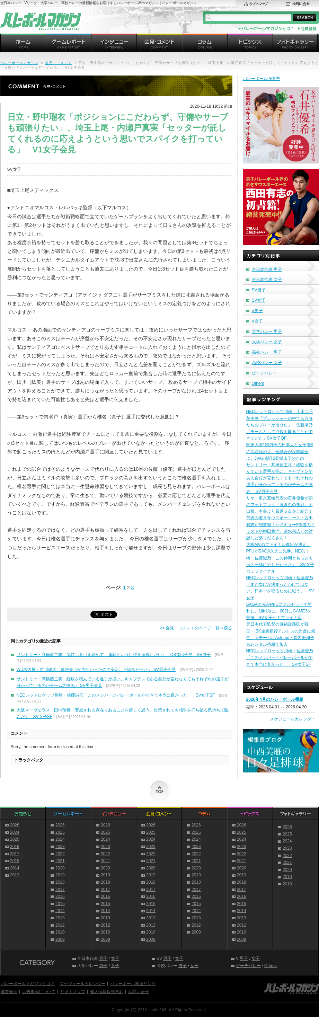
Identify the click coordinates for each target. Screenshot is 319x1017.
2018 (60, 882)
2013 (60, 918)
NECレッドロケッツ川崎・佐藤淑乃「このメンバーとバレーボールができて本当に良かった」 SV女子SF (116, 695)
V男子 (257, 310)
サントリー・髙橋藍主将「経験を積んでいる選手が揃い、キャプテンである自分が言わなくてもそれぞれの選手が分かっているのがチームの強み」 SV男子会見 (279, 478)
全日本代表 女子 (267, 279)
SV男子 (259, 290)
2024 (14, 832)
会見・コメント (58, 63)
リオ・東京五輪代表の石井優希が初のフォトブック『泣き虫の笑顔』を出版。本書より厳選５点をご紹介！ (279, 505)
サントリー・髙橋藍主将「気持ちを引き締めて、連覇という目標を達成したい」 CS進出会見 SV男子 (114, 654)
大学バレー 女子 (267, 341)
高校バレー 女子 (267, 362)
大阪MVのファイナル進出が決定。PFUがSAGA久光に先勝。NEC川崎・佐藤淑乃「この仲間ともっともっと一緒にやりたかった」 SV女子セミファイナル (280, 558)
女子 (115, 958)
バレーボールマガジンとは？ (28, 983)
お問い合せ (138, 991)
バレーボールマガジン (19, 63)
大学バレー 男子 (267, 331)
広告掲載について (38, 991)
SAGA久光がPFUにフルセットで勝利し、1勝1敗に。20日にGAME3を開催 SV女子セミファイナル (279, 611)
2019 (14, 846)
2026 (14, 825)
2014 (14, 868)
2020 (14, 839)
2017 (14, 853)
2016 (60, 896)
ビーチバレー (264, 373)
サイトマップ (72, 991)
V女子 (257, 321)
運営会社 (9, 991)
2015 (14, 860)
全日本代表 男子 (267, 269)
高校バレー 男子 (267, 352)
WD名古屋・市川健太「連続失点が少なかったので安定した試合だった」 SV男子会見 (96, 669)
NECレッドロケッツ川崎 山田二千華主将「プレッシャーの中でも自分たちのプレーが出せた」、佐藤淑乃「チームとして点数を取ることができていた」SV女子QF (279, 425)
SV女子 (259, 300)
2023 (60, 846)
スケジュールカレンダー (293, 719)
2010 (60, 932)
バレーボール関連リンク (133, 983)
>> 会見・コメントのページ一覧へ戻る (196, 628)
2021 (60, 860)
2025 (60, 832)
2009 (60, 939)
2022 (60, 853)
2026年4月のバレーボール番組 (274, 699)
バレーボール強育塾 (261, 78)
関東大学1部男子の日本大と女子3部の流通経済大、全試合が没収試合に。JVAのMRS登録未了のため (279, 451)
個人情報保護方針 (106, 991)
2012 (14, 875)
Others (258, 383)
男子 (103, 958)
